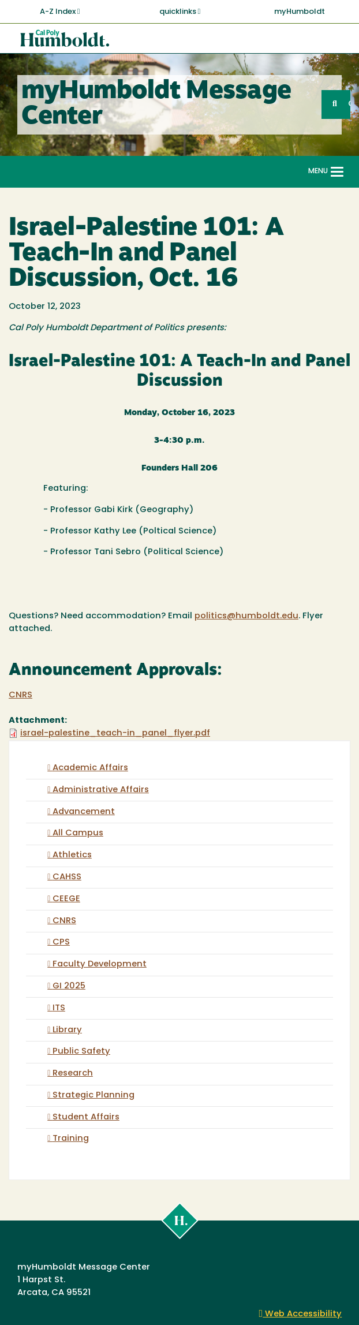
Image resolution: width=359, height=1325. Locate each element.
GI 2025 (69, 986)
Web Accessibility (300, 1314)
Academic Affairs (90, 768)
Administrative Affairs (101, 790)
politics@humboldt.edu (246, 616)
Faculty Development (100, 964)
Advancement (84, 812)
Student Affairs (86, 1117)
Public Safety (81, 1051)
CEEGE (66, 899)
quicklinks (180, 12)
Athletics (72, 855)
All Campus (78, 833)
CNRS (20, 695)
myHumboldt (299, 12)
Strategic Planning (93, 1095)
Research (73, 1073)
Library (67, 1030)
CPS (61, 942)
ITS (59, 1008)
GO (349, 104)
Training (71, 1138)
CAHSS (67, 877)
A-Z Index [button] (60, 12)
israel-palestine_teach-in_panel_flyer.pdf (115, 733)
